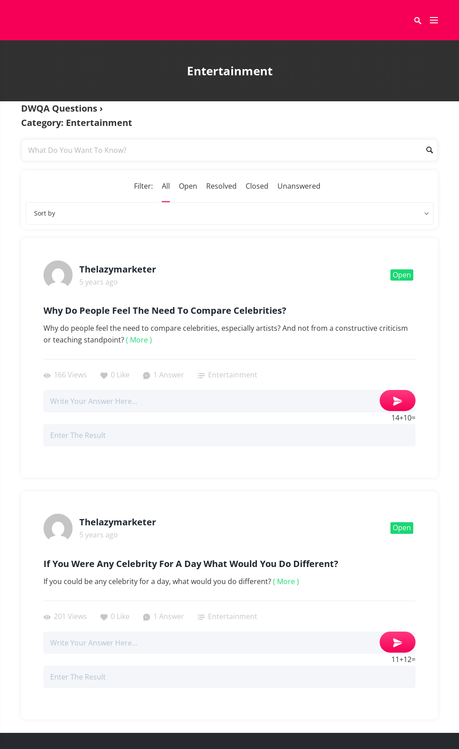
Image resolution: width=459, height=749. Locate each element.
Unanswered (298, 186)
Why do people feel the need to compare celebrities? (164, 310)
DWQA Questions (59, 108)
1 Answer (163, 375)
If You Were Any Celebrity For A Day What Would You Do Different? (190, 564)
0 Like (115, 375)
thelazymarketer (117, 269)
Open (188, 186)
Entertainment (232, 375)
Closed (257, 186)
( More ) (139, 340)
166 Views (65, 375)
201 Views (65, 616)
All (166, 186)
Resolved (221, 186)
